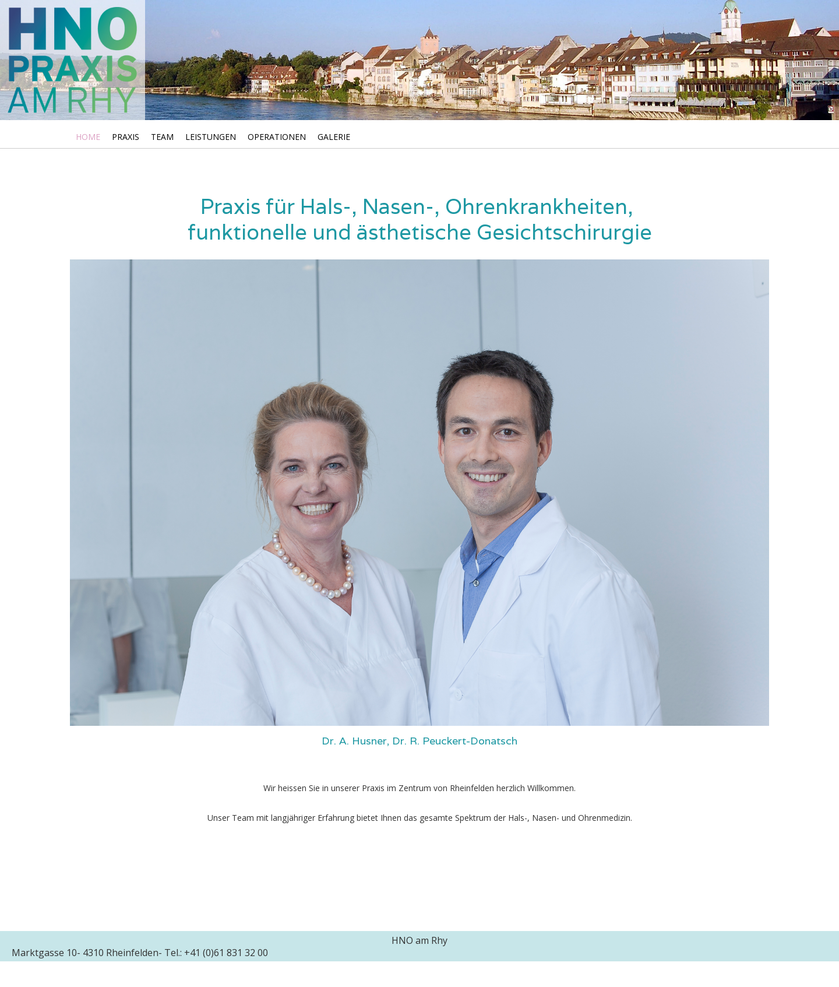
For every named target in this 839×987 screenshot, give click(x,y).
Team (162, 136)
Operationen (277, 136)
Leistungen (210, 136)
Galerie (334, 136)
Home (88, 136)
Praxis (125, 136)
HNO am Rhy (419, 940)
